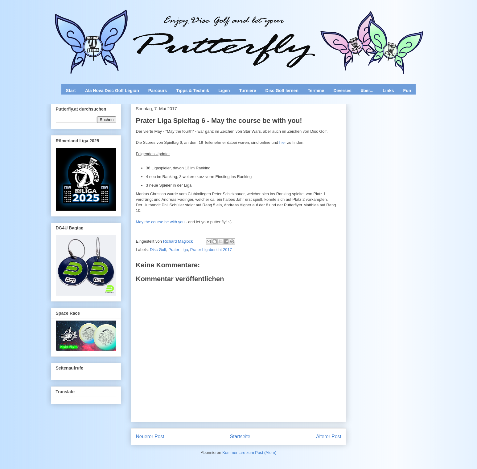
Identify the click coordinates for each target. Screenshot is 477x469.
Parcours (157, 90)
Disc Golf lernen (281, 90)
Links (388, 90)
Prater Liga (178, 249)
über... (367, 90)
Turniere (247, 90)
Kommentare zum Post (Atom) (249, 452)
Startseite (240, 436)
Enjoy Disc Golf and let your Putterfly (119, 20)
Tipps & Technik (192, 90)
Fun (407, 90)
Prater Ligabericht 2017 (211, 249)
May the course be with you (160, 222)
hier (283, 142)
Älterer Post (328, 436)
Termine (316, 90)
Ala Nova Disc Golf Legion (112, 90)
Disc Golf (158, 249)
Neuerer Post (150, 436)
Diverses (342, 90)
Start (71, 90)
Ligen (224, 90)
